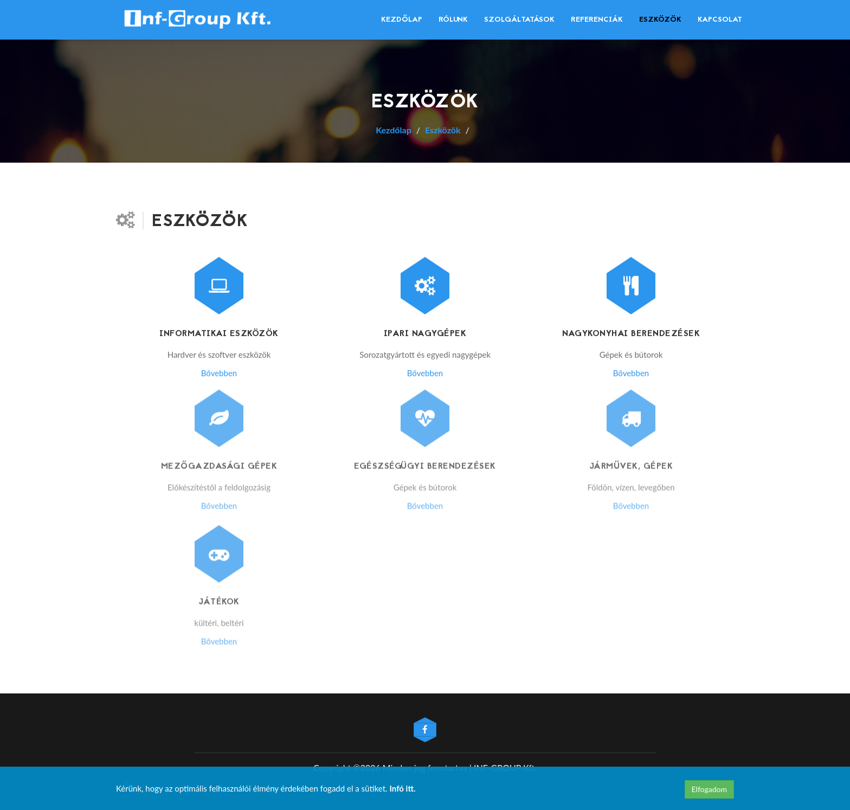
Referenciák (597, 19)
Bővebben (219, 372)
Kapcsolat (720, 19)
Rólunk (453, 19)
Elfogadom (709, 789)
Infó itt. (403, 788)
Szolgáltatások (519, 19)
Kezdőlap (401, 19)
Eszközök (660, 19)
